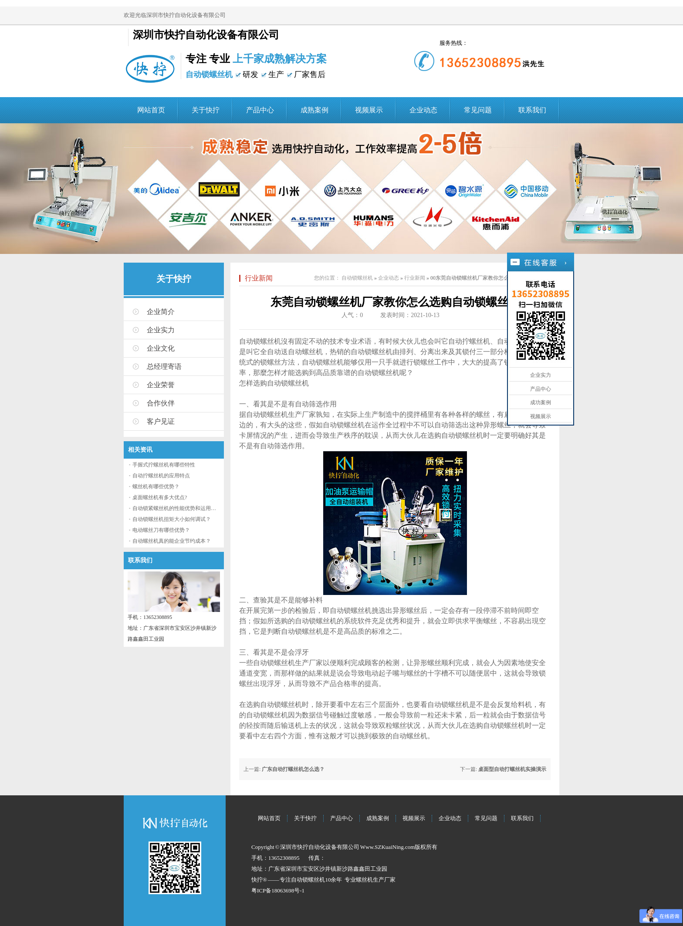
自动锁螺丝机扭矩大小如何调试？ (171, 519)
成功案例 (540, 402)
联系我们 (532, 110)
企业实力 (161, 330)
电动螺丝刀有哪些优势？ (161, 530)
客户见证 (161, 421)
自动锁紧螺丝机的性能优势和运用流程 (176, 508)
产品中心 (260, 110)
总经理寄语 (164, 366)
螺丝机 (364, 879)
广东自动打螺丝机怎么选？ (293, 769)
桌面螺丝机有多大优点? (159, 497)
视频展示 (369, 110)
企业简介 (161, 311)
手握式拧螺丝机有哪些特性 (163, 465)
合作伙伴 (161, 403)
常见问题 (478, 110)
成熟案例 (314, 110)
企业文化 (161, 348)
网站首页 (151, 110)
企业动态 (423, 110)
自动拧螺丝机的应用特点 (161, 476)
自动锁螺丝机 (357, 278)
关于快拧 (206, 110)
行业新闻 (259, 278)
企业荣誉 (161, 385)
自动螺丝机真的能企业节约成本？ (171, 541)
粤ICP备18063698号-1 (277, 890)
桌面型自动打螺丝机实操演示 (512, 769)
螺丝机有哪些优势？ (155, 486)
